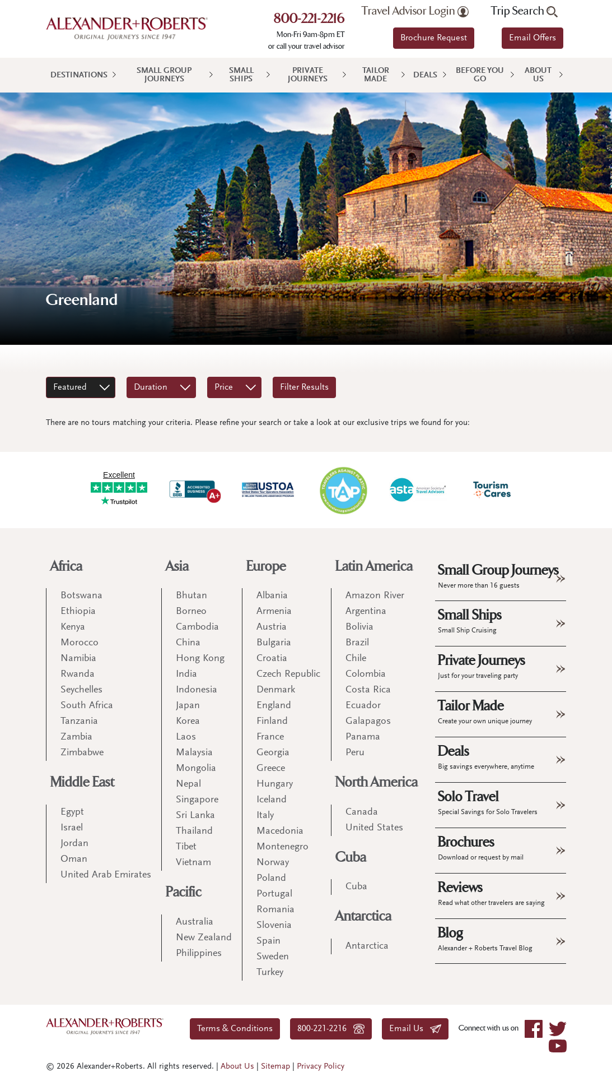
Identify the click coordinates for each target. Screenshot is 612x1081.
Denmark (275, 690)
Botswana (81, 596)
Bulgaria (273, 643)
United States (374, 828)
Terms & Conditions (235, 1028)
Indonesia (196, 690)
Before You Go (480, 75)
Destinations (79, 75)
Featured (70, 387)
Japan (188, 706)
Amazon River (374, 596)
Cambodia (197, 627)
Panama (362, 737)
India (186, 674)
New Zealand (204, 938)
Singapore (197, 800)
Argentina (365, 612)
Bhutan (191, 596)
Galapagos (368, 722)
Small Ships (241, 75)
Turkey (269, 973)
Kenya (72, 627)
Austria (271, 627)
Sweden (272, 957)
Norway (272, 863)
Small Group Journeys (164, 75)
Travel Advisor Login (415, 11)
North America (376, 782)
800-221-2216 (309, 20)
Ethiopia (78, 612)
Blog (485, 938)
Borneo (191, 612)
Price (223, 387)
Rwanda (77, 674)
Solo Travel (488, 802)
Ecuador (363, 706)
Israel (71, 828)
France (270, 737)
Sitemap (275, 1066)
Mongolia (196, 769)
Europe (266, 566)
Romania (275, 910)
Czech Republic (288, 674)
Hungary (274, 784)
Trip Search (524, 11)
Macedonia (279, 831)
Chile (355, 659)
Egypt (72, 812)
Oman (73, 859)
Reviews (491, 893)
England (273, 706)
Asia (177, 566)
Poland (271, 879)
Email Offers (532, 38)
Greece (270, 769)
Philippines (199, 954)
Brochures (481, 847)
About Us (538, 75)
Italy (265, 816)
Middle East (82, 782)
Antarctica (363, 916)
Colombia (365, 674)
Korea (188, 722)
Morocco (79, 643)
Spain (268, 941)
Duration (150, 387)
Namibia (78, 659)
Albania (272, 596)
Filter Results (304, 387)
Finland (272, 722)
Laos (186, 737)
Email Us (415, 1028)
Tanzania (79, 722)
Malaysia (194, 753)
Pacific (184, 892)
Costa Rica (368, 690)
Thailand (194, 831)
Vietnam (193, 863)
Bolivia (359, 627)
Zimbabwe (82, 753)
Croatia (271, 659)
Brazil (357, 643)
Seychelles (81, 690)
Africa (66, 566)
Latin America (374, 566)
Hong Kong (200, 659)
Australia (194, 922)
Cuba (350, 857)
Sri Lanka (195, 816)
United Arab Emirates (105, 875)
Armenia (274, 612)
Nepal (188, 784)
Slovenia (274, 926)
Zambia (76, 737)
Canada (361, 812)
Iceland (271, 800)
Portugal (274, 894)
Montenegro (282, 847)
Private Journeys (308, 75)
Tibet (186, 847)
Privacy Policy (320, 1066)
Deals (425, 75)
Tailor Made (375, 75)
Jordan (74, 844)
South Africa (86, 706)
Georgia (272, 753)
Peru (355, 753)
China (188, 643)
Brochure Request (433, 38)
